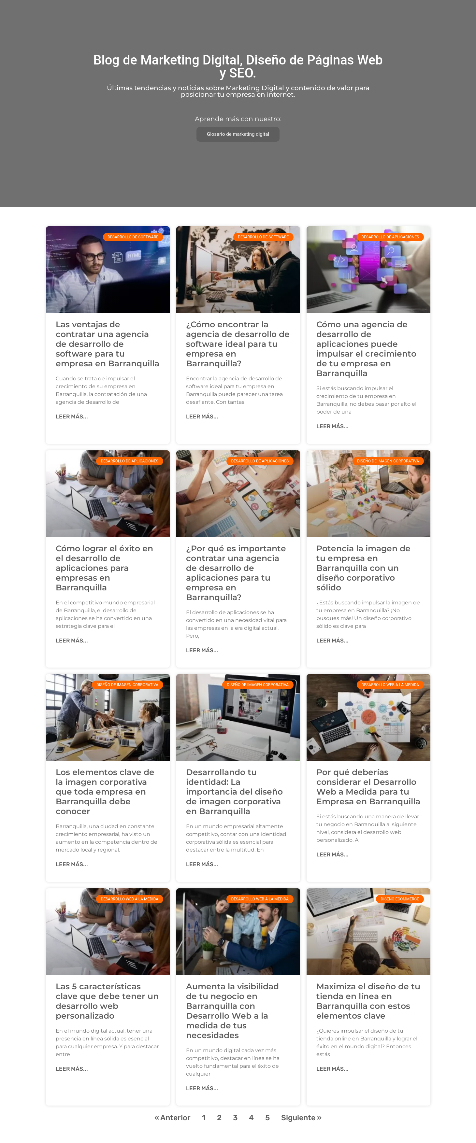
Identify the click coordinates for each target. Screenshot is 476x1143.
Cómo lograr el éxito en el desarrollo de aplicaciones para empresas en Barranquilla (104, 567)
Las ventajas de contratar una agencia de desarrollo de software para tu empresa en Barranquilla (107, 343)
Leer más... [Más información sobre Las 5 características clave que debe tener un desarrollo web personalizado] (72, 1068)
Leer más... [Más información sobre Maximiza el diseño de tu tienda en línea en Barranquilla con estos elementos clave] (332, 1068)
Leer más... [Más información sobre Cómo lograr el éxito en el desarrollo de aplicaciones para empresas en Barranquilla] (72, 640)
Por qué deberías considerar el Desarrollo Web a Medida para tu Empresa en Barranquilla (368, 786)
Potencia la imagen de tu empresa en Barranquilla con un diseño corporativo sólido (363, 567)
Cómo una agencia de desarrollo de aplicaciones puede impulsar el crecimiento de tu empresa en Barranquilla (366, 348)
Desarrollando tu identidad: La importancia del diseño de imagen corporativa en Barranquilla (234, 791)
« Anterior (172, 1117)
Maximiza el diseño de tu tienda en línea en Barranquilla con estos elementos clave (368, 1001)
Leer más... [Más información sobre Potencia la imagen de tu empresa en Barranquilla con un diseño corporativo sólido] (332, 640)
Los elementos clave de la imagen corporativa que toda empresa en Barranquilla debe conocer (105, 791)
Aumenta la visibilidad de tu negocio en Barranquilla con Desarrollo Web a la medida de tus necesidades (232, 1010)
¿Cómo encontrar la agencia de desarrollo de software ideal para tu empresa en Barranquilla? (238, 343)
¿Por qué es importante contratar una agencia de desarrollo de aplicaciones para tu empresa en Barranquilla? (236, 572)
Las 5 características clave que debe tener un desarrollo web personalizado (107, 1001)
